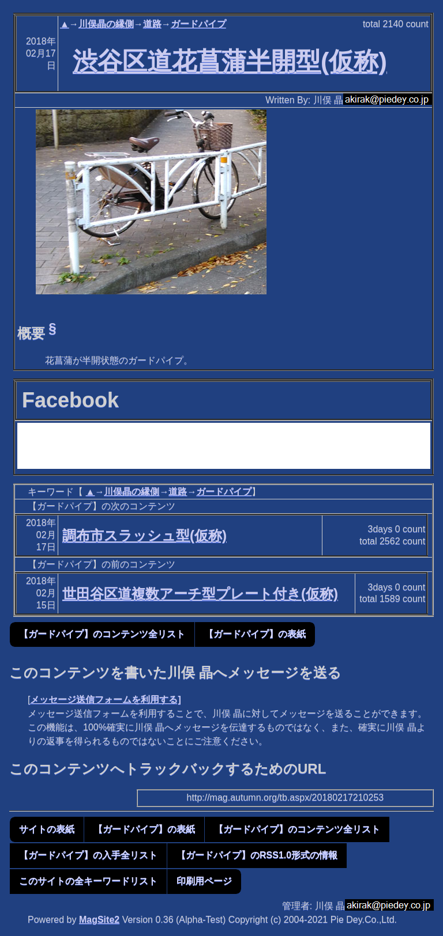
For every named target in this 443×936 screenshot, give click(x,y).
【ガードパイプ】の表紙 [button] (255, 634)
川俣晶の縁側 (106, 24)
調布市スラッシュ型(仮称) (144, 535)
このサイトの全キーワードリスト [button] (88, 881)
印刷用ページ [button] (204, 881)
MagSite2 (99, 919)
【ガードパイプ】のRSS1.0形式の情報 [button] (257, 855)
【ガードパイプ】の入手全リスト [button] (88, 855)
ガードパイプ (198, 24)
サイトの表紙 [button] (46, 829)
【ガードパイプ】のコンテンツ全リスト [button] (102, 634)
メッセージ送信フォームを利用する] (105, 699)
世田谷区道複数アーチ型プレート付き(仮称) (200, 593)
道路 (152, 24)
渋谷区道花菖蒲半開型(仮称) (230, 61)
